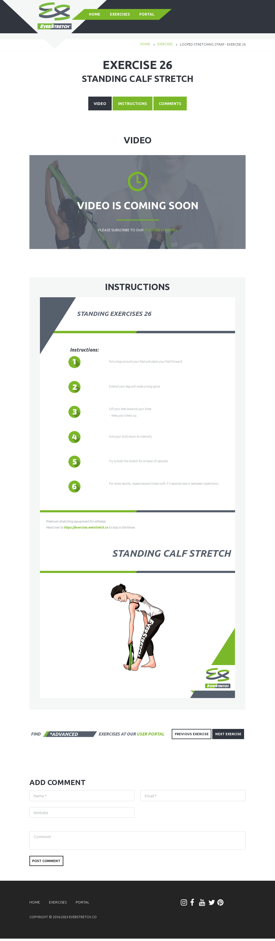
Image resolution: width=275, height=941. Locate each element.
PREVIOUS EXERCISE (188, 734)
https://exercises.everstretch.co (87, 528)
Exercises (165, 44)
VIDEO (97, 104)
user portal (150, 734)
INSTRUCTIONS (132, 104)
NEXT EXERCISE (227, 734)
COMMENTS (173, 104)
